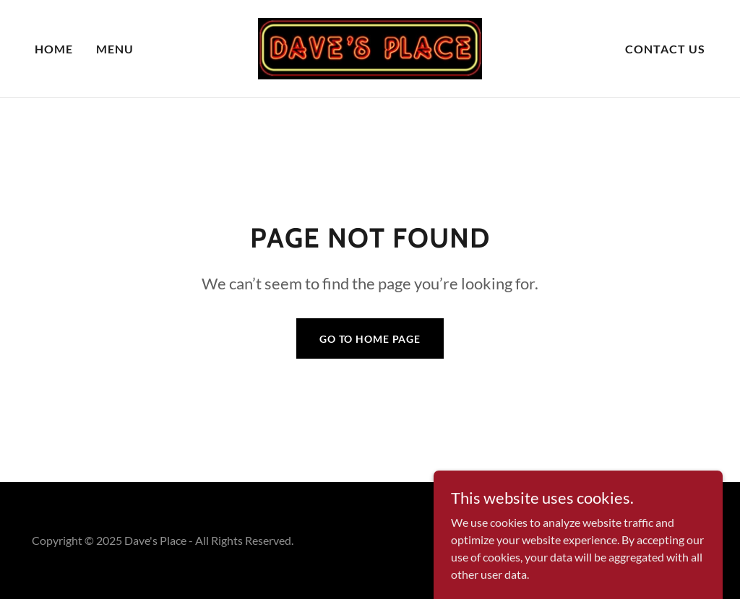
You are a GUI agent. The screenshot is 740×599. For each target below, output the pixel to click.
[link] (369, 47)
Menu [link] (115, 49)
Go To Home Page (370, 339)
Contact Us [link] (665, 49)
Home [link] (54, 49)
